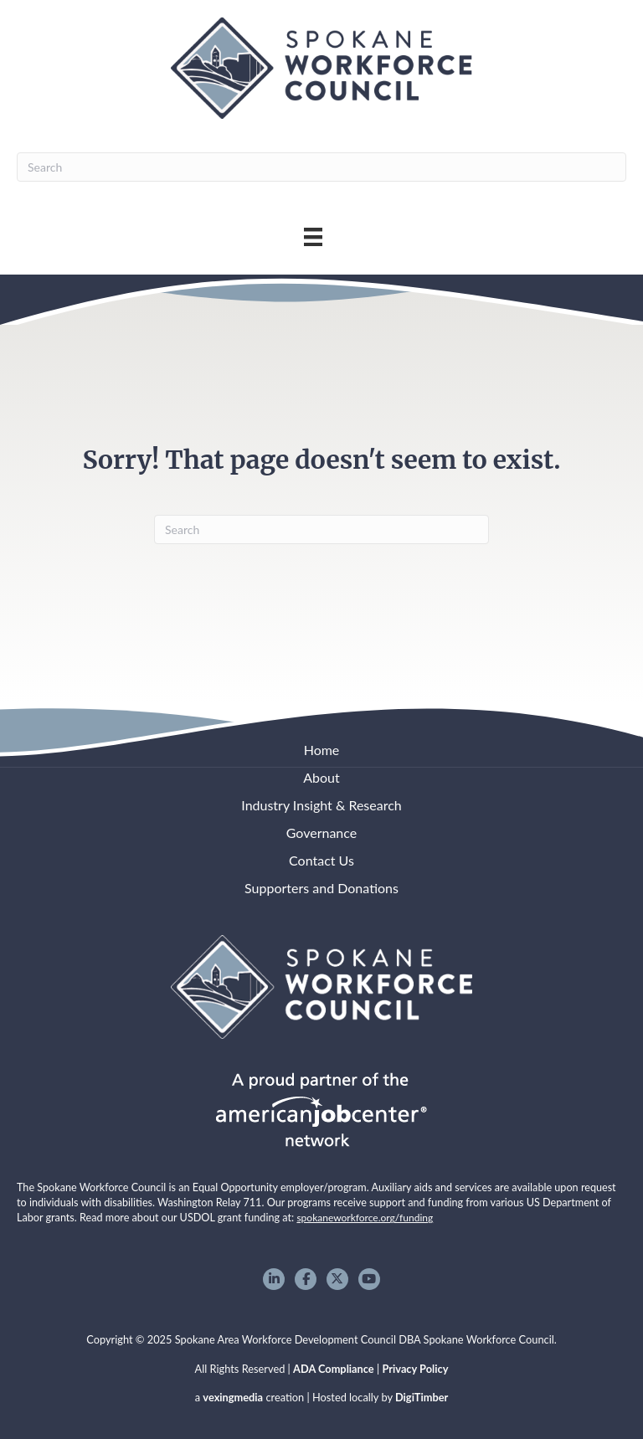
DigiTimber (421, 1397)
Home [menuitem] (322, 750)
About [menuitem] (321, 777)
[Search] (321, 167)
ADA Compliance (333, 1368)
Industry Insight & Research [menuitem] (321, 805)
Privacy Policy (415, 1368)
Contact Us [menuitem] (321, 860)
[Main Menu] (313, 236)
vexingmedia (233, 1397)
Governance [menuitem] (322, 832)
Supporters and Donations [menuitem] (321, 888)
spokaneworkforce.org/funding (364, 1217)
